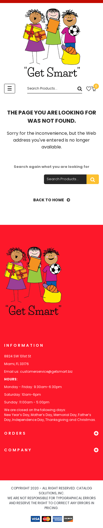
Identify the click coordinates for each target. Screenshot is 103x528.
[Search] (54, 88)
